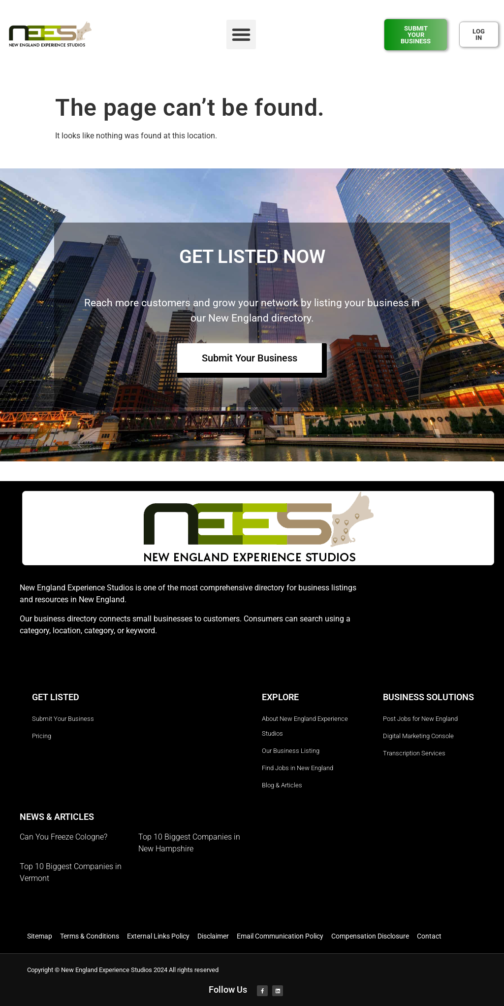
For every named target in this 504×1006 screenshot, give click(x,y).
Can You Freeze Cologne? (63, 837)
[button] (241, 34)
